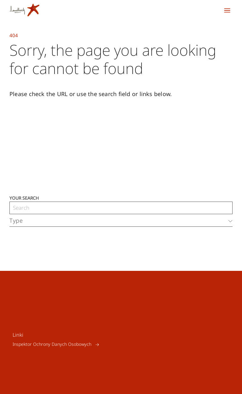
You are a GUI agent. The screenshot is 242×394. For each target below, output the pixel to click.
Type (16, 220)
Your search (24, 197)
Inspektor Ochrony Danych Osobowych (52, 344)
